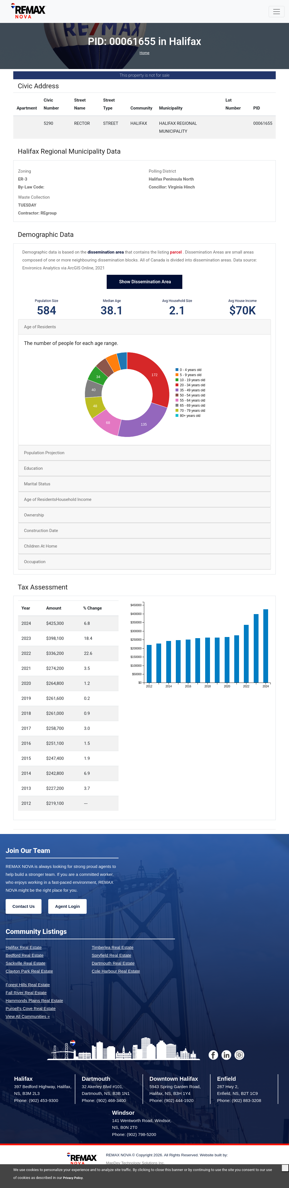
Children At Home (40, 546)
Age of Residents (40, 326)
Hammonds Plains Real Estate (34, 1000)
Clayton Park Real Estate (29, 971)
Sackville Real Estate (25, 963)
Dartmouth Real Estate (113, 963)
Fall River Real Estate (26, 992)
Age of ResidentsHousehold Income (57, 499)
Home (144, 53)
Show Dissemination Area (144, 281)
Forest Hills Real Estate (28, 984)
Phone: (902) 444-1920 (172, 1100)
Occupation (34, 561)
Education (33, 468)
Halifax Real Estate (24, 947)
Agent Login (67, 906)
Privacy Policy (74, 1178)
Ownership (34, 515)
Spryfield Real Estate (111, 955)
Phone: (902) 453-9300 (36, 1100)
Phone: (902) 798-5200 (134, 1134)
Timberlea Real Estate (112, 947)
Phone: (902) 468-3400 (104, 1100)
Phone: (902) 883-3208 (239, 1100)
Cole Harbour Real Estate (116, 971)
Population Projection (44, 452)
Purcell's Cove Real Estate (31, 1008)
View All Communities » (28, 1016)
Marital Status (37, 483)
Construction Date (41, 530)
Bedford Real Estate (24, 955)
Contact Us (23, 906)
